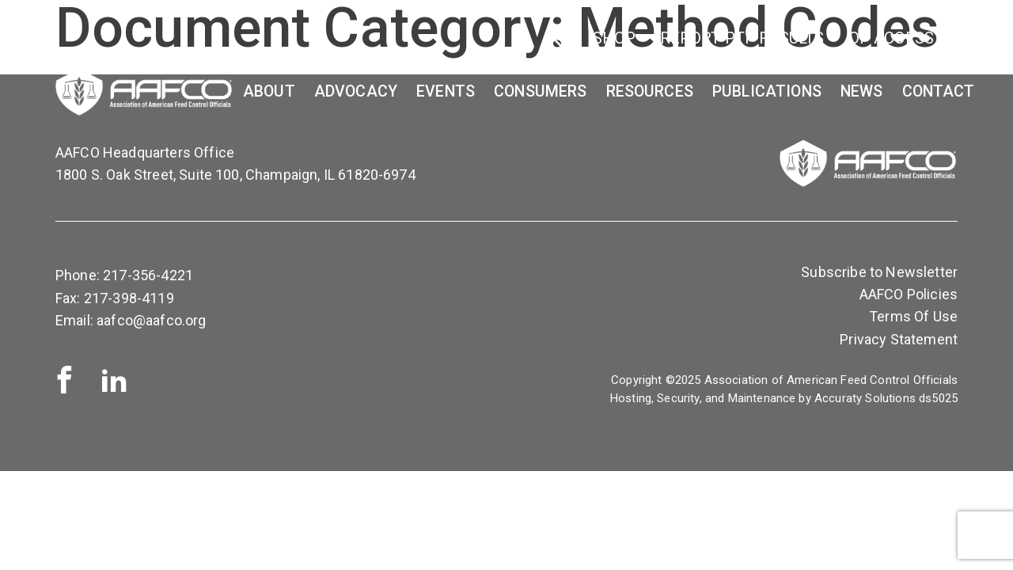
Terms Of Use (913, 316)
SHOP (614, 38)
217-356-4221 (148, 275)
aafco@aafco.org (151, 320)
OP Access (891, 38)
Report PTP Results (742, 38)
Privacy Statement (899, 339)
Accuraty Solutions (865, 398)
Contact (938, 91)
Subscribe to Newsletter (879, 272)
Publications (766, 91)
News (861, 91)
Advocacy (355, 91)
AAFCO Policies (908, 294)
